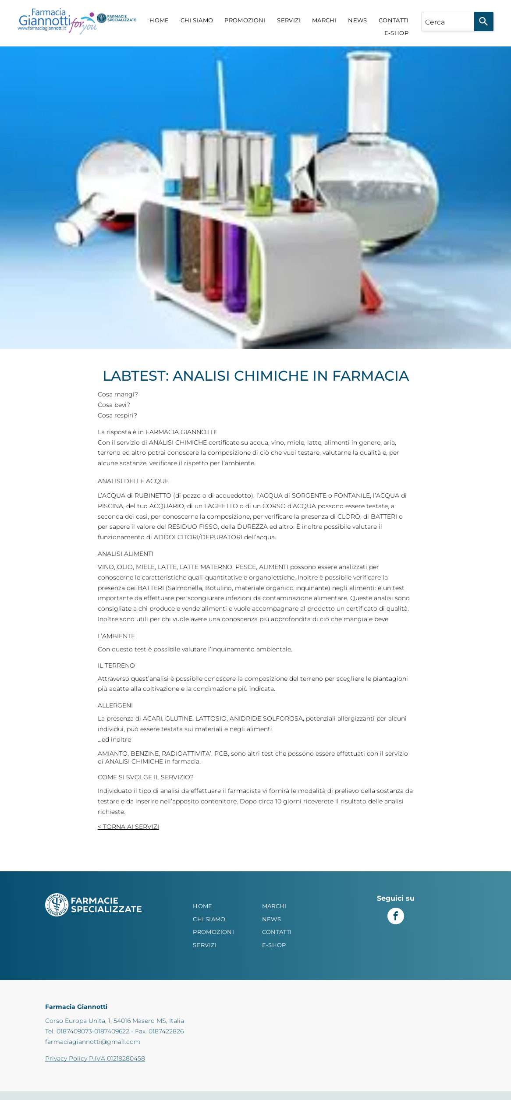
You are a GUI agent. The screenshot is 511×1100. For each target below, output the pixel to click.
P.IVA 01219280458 (117, 1058)
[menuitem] (159, 20)
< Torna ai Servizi (128, 827)
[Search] (483, 21)
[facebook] (395, 917)
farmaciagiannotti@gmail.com (92, 1042)
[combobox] (447, 21)
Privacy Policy (66, 1058)
